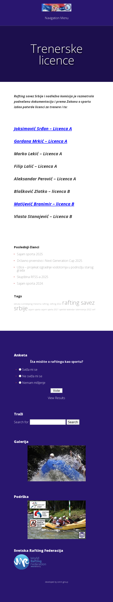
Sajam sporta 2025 (30, 254)
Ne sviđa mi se (32, 376)
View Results (56, 398)
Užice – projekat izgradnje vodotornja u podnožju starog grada (55, 268)
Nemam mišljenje (33, 383)
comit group (62, 582)
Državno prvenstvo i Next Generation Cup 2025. (50, 261)
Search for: (21, 422)
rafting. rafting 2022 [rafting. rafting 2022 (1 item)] (51, 304)
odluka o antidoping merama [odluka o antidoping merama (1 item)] (27, 304)
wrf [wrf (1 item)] (93, 309)
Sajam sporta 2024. (30, 283)
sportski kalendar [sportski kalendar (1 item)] (67, 309)
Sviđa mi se (29, 369)
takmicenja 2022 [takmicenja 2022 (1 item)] (83, 309)
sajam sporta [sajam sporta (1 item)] (34, 309)
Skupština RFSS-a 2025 (32, 277)
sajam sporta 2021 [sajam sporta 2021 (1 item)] (50, 309)
